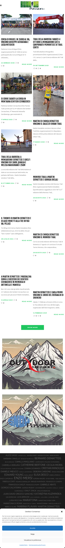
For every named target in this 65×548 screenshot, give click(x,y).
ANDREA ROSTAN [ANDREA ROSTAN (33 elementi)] (43, 455)
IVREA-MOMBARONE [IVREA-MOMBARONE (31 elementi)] (43, 491)
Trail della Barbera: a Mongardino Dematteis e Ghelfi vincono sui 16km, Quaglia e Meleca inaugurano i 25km (15, 160)
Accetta (32, 528)
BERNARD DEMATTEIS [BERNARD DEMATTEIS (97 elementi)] (48, 458)
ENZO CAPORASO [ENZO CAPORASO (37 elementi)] (6, 478)
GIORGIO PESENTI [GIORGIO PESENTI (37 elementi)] (28, 488)
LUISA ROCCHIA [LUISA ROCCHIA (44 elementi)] (15, 500)
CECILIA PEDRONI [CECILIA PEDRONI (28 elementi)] (5, 468)
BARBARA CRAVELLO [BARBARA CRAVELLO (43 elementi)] (11, 459)
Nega (32, 534)
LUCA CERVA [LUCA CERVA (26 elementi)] (44, 497)
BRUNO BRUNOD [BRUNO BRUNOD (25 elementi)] (9, 462)
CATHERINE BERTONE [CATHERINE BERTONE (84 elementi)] (33, 464)
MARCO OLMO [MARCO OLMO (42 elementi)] (10, 507)
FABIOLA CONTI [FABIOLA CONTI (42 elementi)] (9, 481)
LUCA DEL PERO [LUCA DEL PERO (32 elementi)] (53, 497)
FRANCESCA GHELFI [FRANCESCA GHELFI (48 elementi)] (17, 485)
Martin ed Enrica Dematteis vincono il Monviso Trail (46, 236)
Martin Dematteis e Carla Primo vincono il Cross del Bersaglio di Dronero (48, 295)
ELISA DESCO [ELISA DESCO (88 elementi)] (41, 474)
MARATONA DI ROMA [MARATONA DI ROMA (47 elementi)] (12, 503)
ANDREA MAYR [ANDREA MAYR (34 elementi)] (32, 455)
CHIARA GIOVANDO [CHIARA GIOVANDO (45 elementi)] (32, 468)
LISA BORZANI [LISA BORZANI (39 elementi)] (11, 497)
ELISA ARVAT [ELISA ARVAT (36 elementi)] (28, 475)
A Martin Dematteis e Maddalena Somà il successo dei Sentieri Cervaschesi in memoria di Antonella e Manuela (16, 280)
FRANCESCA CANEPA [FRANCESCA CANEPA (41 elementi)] (54, 481)
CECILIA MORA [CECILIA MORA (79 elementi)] (54, 464)
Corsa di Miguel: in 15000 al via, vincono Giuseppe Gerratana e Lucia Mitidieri (15, 42)
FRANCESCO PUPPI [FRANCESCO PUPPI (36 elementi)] (32, 485)
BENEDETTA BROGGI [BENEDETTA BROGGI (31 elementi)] (27, 458)
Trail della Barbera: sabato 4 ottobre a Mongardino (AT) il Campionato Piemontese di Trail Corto (47, 43)
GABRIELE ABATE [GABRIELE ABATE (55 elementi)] (48, 484)
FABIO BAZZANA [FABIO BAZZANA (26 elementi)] (59, 478)
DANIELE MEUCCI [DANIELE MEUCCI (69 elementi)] (9, 471)
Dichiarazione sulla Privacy (37, 545)
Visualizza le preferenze (32, 540)
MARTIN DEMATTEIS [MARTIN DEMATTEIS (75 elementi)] (49, 506)
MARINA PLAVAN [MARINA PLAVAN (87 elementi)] (27, 506)
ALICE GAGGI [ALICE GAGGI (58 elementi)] (11, 455)
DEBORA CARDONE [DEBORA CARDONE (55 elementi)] (42, 471)
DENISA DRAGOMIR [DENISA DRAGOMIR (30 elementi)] (58, 471)
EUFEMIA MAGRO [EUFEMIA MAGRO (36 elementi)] (39, 478)
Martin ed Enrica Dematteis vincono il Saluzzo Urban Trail (47, 122)
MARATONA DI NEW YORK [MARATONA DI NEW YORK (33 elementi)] (46, 500)
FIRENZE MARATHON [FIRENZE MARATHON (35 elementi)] (38, 481)
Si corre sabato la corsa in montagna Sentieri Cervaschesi (15, 100)
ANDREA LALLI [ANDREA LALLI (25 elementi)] (22, 455)
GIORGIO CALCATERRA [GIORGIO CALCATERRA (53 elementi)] (11, 487)
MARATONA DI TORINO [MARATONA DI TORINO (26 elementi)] (29, 503)
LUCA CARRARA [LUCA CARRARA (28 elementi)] (35, 497)
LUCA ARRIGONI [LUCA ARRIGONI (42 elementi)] (23, 497)
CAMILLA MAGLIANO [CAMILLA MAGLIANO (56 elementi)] (24, 461)
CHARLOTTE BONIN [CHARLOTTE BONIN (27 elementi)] (17, 468)
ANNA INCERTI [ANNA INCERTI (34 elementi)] (54, 455)
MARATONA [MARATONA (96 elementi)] (30, 500)
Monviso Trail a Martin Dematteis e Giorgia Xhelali (45, 178)
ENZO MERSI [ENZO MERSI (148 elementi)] (23, 478)
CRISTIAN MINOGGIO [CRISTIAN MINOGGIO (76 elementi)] (52, 468)
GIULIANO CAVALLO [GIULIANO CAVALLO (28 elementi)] (52, 488)
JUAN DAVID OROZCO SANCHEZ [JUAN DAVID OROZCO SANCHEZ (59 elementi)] (18, 494)
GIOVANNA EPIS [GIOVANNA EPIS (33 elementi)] (40, 488)
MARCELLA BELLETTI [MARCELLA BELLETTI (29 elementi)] (54, 503)
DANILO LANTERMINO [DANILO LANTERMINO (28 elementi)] (25, 471)
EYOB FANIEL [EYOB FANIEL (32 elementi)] (50, 478)
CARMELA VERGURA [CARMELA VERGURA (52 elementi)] (11, 465)
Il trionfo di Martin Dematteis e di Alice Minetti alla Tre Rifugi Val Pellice (16, 221)
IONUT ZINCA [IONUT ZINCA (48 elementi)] (30, 491)
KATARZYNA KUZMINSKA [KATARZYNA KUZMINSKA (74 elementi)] (47, 493)
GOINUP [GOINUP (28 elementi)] (61, 488)
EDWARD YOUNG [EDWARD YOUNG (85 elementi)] (14, 474)
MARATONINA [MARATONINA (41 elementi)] (42, 503)
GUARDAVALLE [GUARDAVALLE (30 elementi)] (19, 491)
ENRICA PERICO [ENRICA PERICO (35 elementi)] (54, 475)
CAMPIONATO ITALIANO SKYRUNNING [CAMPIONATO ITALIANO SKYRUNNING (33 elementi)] (47, 462)
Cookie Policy (23, 545)
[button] (62, 512)
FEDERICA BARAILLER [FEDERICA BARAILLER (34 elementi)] (23, 481)
